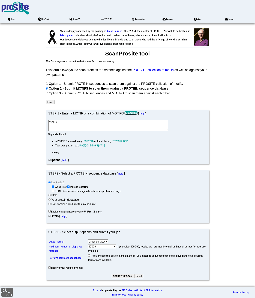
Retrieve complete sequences (65, 257)
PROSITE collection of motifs (153, 70)
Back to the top (241, 292)
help (142, 113)
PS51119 (108, 125)
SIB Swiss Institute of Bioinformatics (142, 290)
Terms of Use (119, 294)
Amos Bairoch (114, 31)
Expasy (97, 290)
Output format (56, 241)
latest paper (66, 35)
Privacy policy (135, 294)
